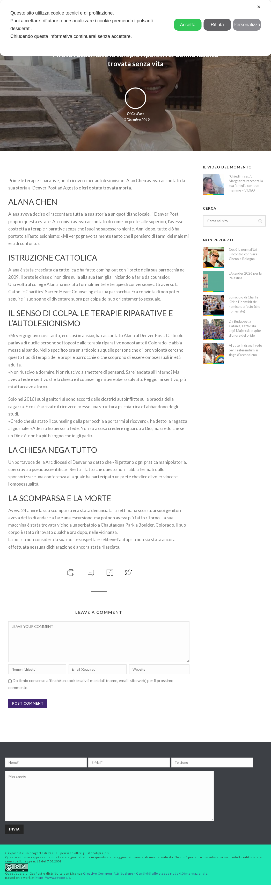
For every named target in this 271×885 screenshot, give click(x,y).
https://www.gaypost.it (52, 877)
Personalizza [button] (246, 24)
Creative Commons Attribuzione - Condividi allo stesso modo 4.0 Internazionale (145, 873)
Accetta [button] (187, 24)
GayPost (137, 113)
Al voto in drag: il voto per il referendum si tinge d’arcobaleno (245, 350)
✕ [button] (259, 7)
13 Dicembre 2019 (136, 119)
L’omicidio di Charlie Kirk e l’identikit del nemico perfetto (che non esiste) (244, 304)
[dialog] (135, 28)
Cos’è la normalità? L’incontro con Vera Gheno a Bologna (243, 254)
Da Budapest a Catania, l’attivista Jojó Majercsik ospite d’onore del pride (245, 328)
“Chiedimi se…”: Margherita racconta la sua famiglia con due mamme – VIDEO (246, 183)
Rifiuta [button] (217, 24)
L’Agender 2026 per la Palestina (245, 275)
